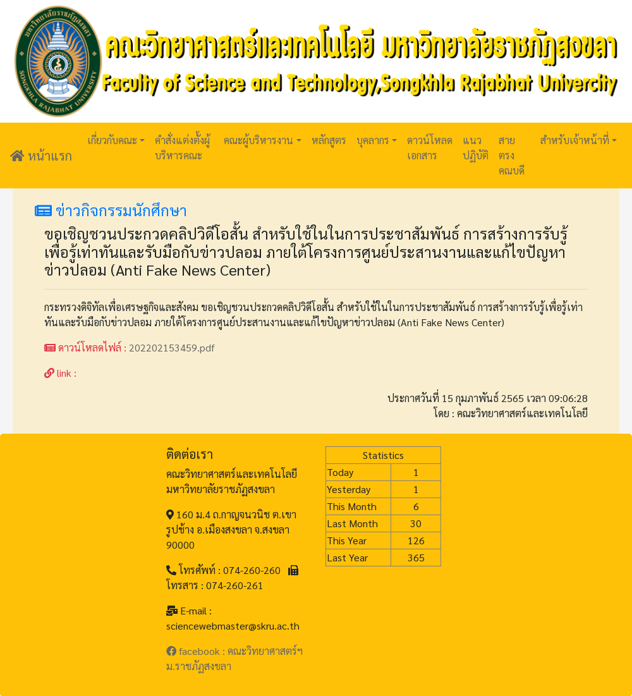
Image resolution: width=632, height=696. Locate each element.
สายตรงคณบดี (512, 155)
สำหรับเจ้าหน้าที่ (574, 140)
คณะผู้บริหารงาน (258, 140)
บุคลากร (372, 140)
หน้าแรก (41, 155)
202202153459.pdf (172, 347)
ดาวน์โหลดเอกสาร (430, 147)
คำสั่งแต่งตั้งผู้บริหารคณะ (182, 147)
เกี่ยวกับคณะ (112, 140)
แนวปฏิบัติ (476, 147)
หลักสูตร (329, 140)
